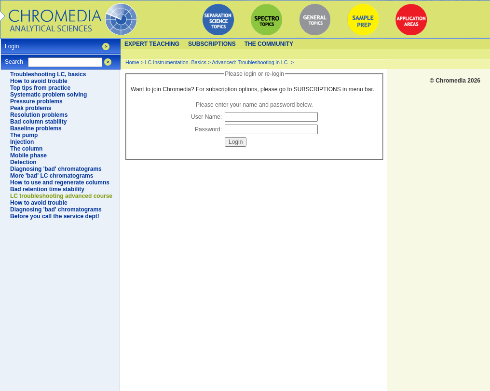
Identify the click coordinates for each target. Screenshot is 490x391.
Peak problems (30, 108)
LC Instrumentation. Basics (175, 62)
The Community (269, 44)
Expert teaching (151, 44)
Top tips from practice (40, 87)
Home (132, 62)
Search (14, 58)
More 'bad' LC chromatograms (51, 175)
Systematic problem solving (48, 94)
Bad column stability (38, 121)
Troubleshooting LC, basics (48, 74)
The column (26, 148)
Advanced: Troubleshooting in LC (250, 62)
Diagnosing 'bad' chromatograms (56, 169)
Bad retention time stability (47, 189)
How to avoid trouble (39, 81)
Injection (22, 142)
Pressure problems (36, 101)
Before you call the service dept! (54, 216)
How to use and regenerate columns (59, 182)
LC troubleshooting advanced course (61, 196)
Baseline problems (36, 128)
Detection (23, 162)
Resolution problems (39, 115)
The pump (24, 135)
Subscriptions (212, 44)
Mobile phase (28, 155)
